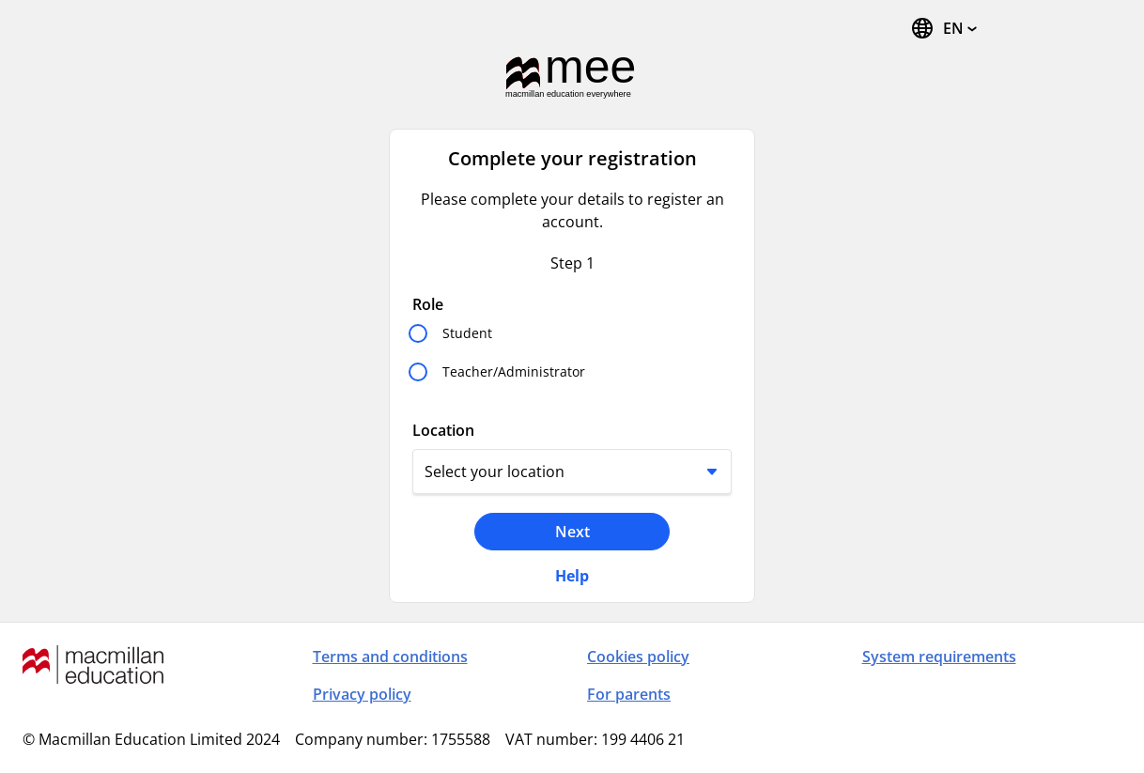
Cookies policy (638, 656)
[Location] (572, 471)
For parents (629, 694)
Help (572, 575)
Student (467, 333)
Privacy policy (362, 694)
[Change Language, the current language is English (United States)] (943, 28)
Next (572, 531)
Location (443, 430)
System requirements (939, 656)
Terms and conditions (390, 656)
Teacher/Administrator (513, 371)
